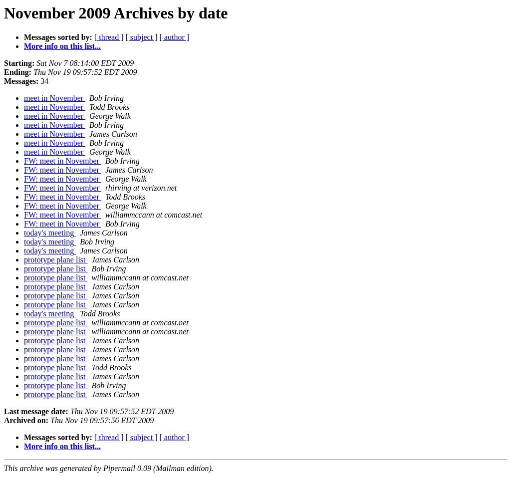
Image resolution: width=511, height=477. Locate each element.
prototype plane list (56, 259)
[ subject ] (142, 37)
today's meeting (50, 233)
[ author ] (175, 37)
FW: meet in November (62, 161)
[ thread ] (109, 37)
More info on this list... (62, 46)
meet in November (54, 98)
